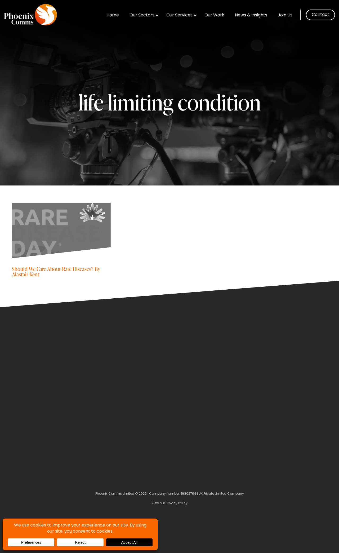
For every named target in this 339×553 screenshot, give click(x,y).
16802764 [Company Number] (188, 494)
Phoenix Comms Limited (114, 494)
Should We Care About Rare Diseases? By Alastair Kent (56, 271)
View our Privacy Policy (169, 503)
